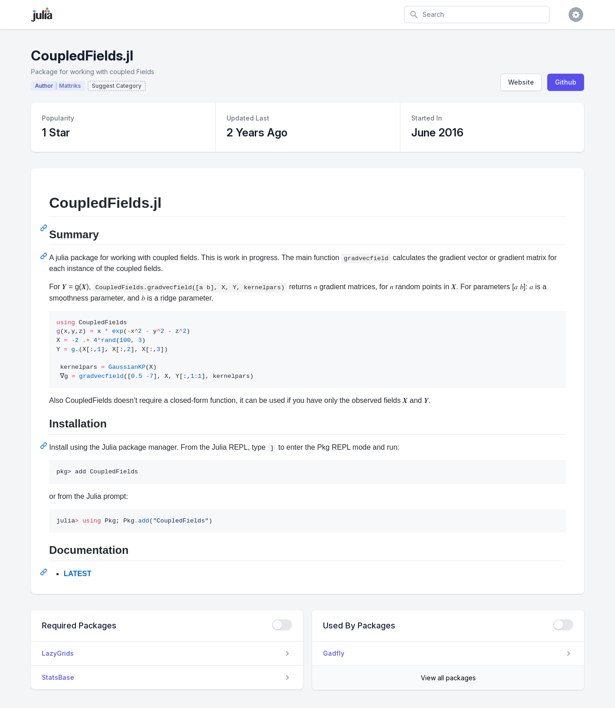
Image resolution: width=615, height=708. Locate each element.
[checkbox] (282, 624)
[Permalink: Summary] (44, 256)
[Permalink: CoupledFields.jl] (44, 227)
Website (521, 82)
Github (565, 82)
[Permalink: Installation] (44, 445)
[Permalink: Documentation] (44, 572)
